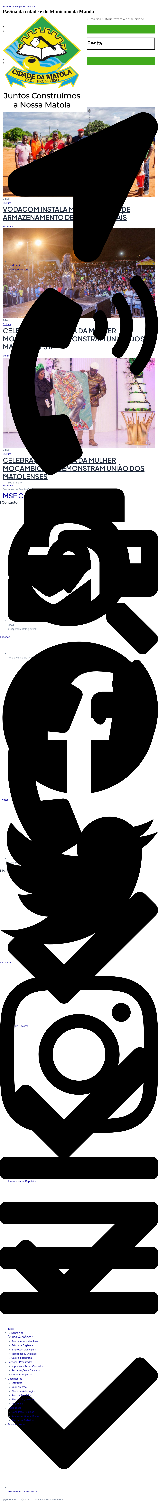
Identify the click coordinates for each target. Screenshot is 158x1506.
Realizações (15, 1407)
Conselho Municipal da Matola (17, 6)
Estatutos (16, 1382)
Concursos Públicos (23, 1411)
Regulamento (19, 1386)
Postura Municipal (21, 1395)
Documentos (15, 1378)
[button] (79, 1236)
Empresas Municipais (23, 1349)
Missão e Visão (20, 1337)
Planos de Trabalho (22, 1420)
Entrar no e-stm (17, 1424)
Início (11, 1328)
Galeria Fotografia (21, 1357)
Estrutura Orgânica (22, 1345)
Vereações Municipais (24, 1353)
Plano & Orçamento (22, 1399)
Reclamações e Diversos (25, 1370)
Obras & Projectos (22, 1374)
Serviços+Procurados (20, 1362)
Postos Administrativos (24, 1341)
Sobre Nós (17, 1332)
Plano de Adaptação (23, 1391)
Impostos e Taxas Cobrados (27, 1366)
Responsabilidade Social (25, 1416)
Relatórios (17, 1403)
